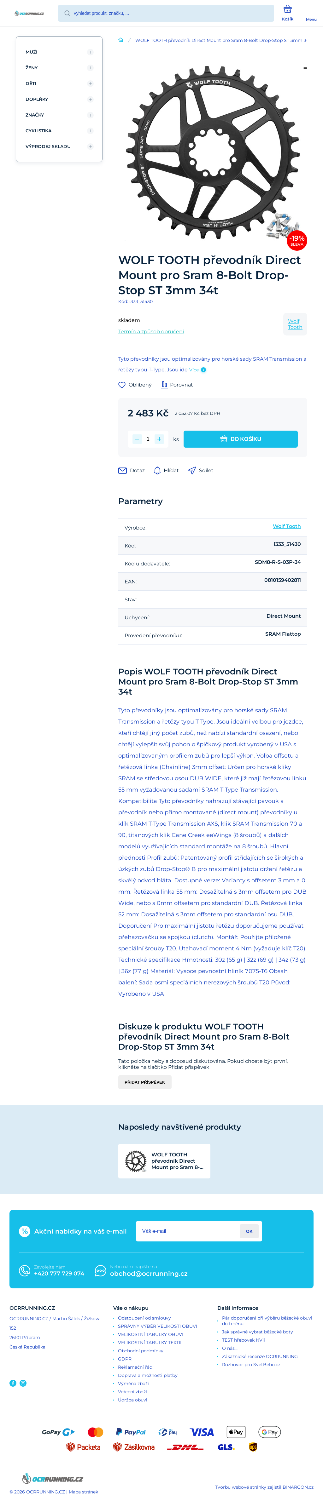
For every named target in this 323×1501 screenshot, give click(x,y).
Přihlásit (249, 1231)
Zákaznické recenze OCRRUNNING (260, 1356)
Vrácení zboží (132, 1392)
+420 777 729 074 (59, 1273)
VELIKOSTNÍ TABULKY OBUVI (150, 1334)
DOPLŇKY (37, 99)
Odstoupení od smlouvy (144, 1318)
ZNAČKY (35, 115)
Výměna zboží (133, 1383)
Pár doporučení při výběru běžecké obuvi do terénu (267, 1320)
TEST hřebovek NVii (243, 1340)
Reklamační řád (135, 1367)
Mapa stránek (83, 1492)
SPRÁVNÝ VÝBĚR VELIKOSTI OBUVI (157, 1326)
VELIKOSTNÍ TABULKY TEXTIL (150, 1342)
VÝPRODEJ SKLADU (48, 146)
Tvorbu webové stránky (240, 1487)
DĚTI (31, 83)
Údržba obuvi (132, 1400)
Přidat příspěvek (145, 1082)
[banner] (29, 14)
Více (194, 370)
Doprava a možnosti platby (148, 1375)
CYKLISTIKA (38, 131)
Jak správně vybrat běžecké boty (257, 1332)
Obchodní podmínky (140, 1351)
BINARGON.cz (298, 1487)
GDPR (125, 1359)
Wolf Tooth (295, 324)
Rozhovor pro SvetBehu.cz (251, 1364)
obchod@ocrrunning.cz (149, 1273)
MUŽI (31, 52)
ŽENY (32, 68)
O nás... (230, 1348)
